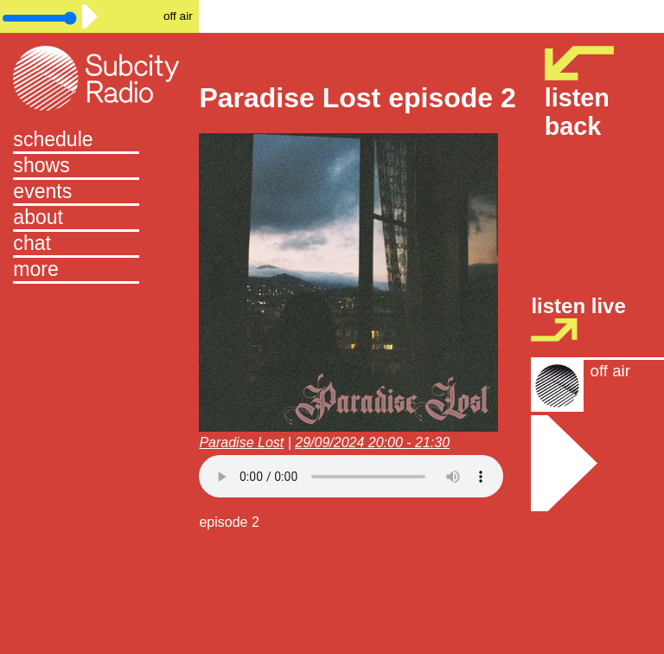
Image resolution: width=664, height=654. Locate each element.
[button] (99, 271)
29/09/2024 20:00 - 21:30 (372, 442)
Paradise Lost (241, 442)
